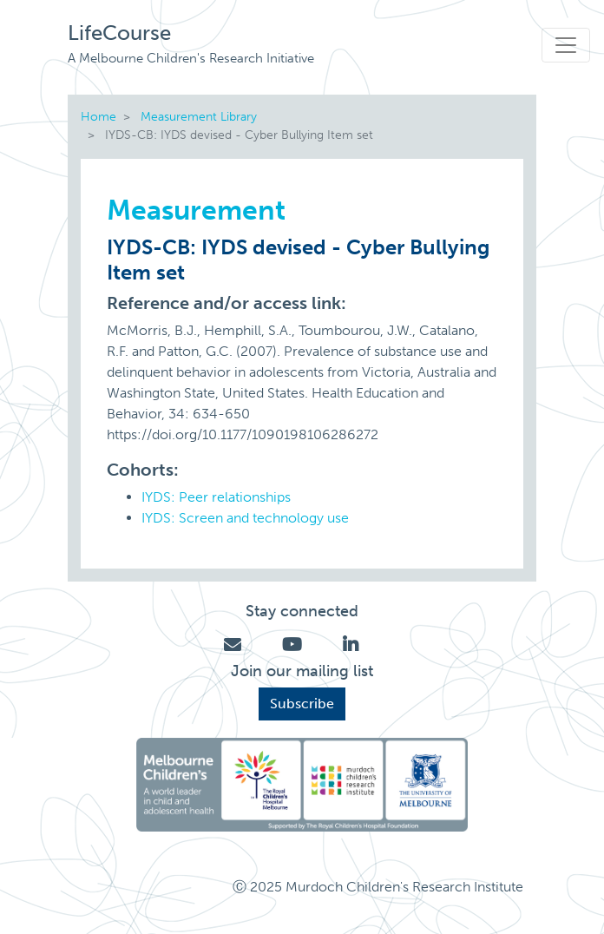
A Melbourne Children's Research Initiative (191, 58)
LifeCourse (119, 32)
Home (98, 116)
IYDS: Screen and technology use (245, 518)
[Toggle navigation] (566, 45)
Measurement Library (199, 116)
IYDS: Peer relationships (216, 497)
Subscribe (302, 703)
